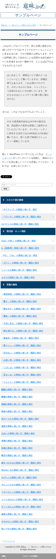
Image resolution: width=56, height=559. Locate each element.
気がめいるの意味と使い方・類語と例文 (20, 470)
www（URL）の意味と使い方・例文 (18, 241)
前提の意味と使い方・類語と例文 (17, 448)
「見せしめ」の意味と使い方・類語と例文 (21, 375)
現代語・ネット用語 (16, 231)
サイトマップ (9, 541)
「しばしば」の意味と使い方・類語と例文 (21, 367)
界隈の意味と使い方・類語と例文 (17, 441)
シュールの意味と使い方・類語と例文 (19, 270)
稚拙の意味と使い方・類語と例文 (17, 411)
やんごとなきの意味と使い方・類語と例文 (21, 485)
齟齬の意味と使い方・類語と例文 (17, 389)
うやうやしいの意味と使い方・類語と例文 (21, 492)
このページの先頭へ (30, 556)
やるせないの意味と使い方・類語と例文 (20, 521)
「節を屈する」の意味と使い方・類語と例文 (22, 331)
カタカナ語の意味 (15, 200)
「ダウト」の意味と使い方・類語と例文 (20, 263)
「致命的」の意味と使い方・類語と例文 (20, 338)
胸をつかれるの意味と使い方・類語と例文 (21, 463)
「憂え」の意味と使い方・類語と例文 (19, 301)
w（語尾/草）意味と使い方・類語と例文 (20, 248)
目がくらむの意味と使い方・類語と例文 (20, 419)
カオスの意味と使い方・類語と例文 (18, 277)
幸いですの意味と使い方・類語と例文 (19, 529)
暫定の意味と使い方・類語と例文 (17, 455)
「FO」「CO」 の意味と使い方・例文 (19, 255)
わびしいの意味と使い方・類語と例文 (19, 477)
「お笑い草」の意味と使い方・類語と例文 (21, 360)
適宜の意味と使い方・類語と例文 (17, 426)
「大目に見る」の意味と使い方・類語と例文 (22, 323)
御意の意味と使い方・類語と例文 (17, 514)
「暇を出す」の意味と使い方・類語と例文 (21, 309)
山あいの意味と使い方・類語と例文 (18, 433)
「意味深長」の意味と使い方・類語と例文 (21, 294)
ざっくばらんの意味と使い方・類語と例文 (21, 507)
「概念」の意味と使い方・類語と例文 (19, 316)
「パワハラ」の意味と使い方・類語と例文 (21, 217)
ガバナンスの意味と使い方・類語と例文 (20, 224)
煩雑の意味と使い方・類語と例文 (17, 404)
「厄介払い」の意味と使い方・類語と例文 (21, 353)
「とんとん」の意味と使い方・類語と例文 (21, 382)
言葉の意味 (12, 285)
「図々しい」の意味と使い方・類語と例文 (21, 345)
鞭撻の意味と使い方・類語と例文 (17, 397)
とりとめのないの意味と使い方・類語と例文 (22, 499)
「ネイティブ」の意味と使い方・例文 (19, 209)
